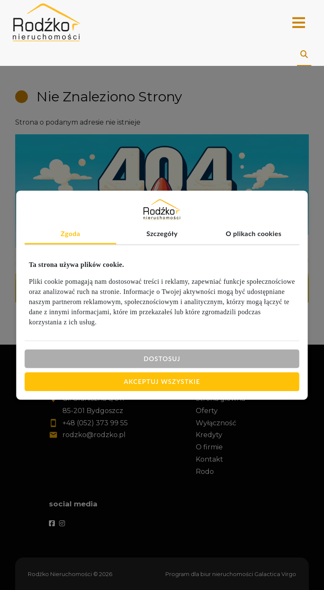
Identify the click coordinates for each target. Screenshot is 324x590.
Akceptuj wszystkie (162, 381)
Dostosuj (161, 358)
